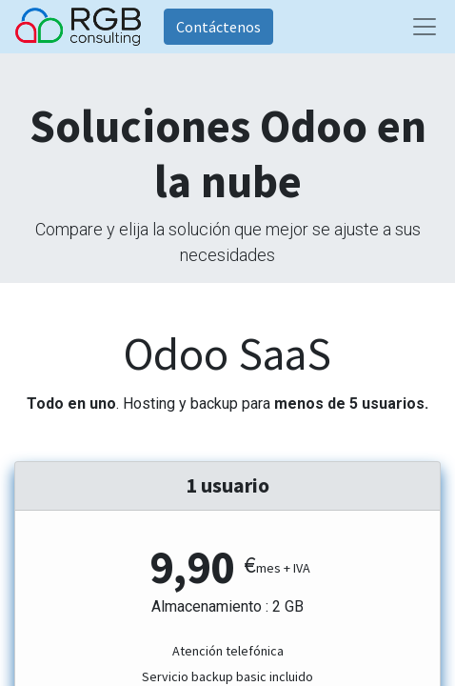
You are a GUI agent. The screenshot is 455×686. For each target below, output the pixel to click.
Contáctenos (218, 26)
